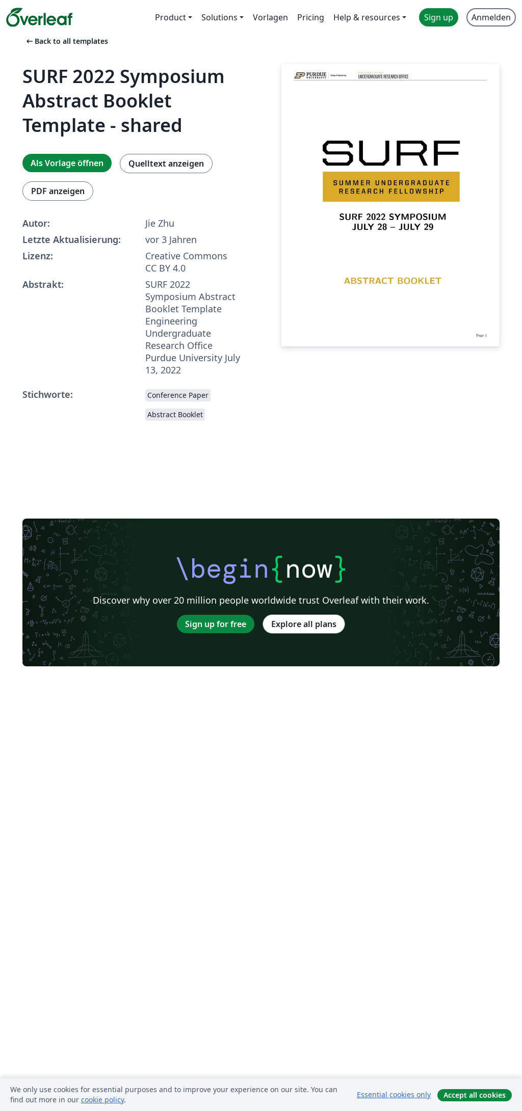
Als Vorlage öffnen (67, 163)
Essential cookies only (394, 1094)
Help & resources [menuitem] (366, 17)
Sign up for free (215, 624)
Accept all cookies (474, 1095)
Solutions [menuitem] (219, 17)
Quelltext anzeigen (166, 163)
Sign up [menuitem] (438, 17)
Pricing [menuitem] (310, 17)
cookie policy (102, 1099)
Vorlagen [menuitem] (270, 17)
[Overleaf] (39, 17)
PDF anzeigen (58, 191)
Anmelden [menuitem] (491, 17)
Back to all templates (66, 41)
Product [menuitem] (170, 17)
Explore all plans (303, 624)
